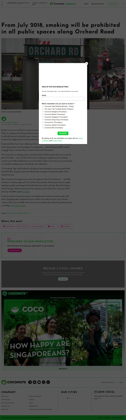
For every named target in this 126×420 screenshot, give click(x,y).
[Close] (86, 63)
